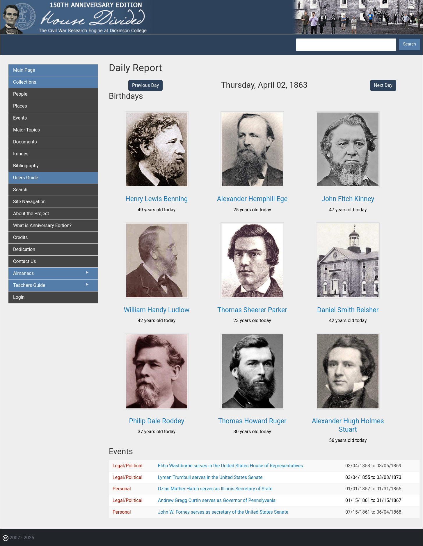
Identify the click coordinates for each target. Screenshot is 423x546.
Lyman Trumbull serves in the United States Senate (210, 477)
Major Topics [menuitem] (26, 130)
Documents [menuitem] (25, 142)
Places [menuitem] (20, 106)
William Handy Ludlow (156, 310)
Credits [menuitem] (20, 237)
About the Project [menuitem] (31, 213)
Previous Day (145, 85)
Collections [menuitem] (24, 82)
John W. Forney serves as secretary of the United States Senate (223, 512)
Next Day (383, 85)
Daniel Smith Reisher (347, 310)
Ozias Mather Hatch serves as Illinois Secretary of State (215, 488)
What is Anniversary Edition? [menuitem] (42, 225)
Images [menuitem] (21, 154)
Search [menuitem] (20, 189)
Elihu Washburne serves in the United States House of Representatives (230, 465)
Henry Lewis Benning (156, 199)
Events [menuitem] (20, 118)
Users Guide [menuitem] (25, 177)
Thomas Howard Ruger (252, 421)
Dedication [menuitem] (24, 249)
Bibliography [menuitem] (26, 165)
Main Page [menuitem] (24, 70)
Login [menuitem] (18, 297)
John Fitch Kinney (347, 199)
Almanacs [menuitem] (51, 274)
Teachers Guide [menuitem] (51, 286)
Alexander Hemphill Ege (252, 199)
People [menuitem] (20, 94)
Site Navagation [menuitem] (29, 201)
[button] (157, 185)
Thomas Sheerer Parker (252, 310)
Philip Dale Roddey (156, 421)
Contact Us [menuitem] (24, 261)
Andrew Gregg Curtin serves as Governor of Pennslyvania (217, 500)
